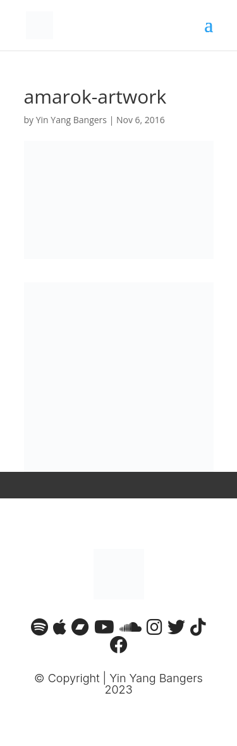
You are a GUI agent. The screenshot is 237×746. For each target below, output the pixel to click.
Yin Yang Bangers (71, 120)
